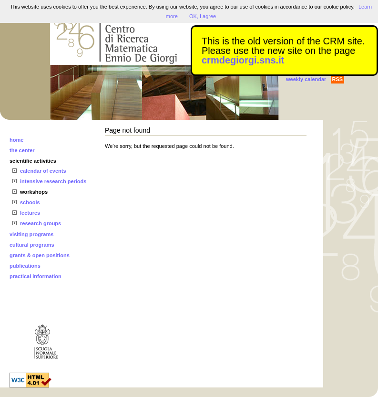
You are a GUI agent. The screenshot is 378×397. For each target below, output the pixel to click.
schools (30, 202)
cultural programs (32, 245)
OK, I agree (202, 16)
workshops (34, 192)
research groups (40, 223)
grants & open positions (40, 255)
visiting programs (31, 234)
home (16, 140)
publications (25, 266)
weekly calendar (306, 79)
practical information (35, 276)
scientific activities (33, 161)
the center (22, 150)
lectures (30, 213)
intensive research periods (53, 181)
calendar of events (43, 171)
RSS (337, 79)
